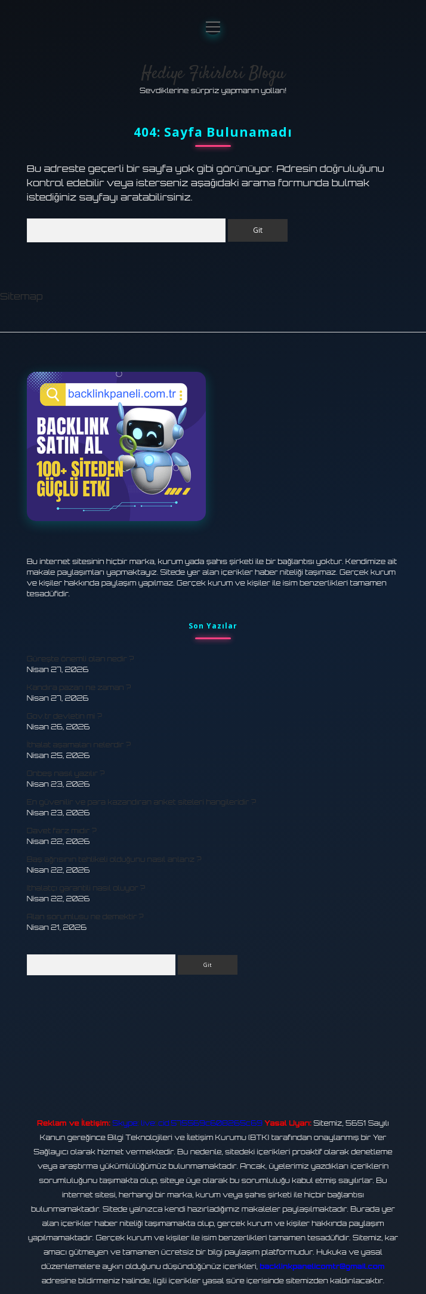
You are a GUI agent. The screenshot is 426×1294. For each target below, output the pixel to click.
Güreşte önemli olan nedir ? (80, 658)
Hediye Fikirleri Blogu (213, 74)
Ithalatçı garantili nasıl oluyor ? (86, 887)
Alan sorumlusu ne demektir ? (85, 916)
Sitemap (21, 296)
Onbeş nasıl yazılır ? (66, 773)
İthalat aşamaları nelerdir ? (79, 744)
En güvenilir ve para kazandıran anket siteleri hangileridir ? (141, 801)
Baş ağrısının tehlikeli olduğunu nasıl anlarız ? (114, 859)
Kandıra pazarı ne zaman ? (79, 687)
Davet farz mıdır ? (62, 830)
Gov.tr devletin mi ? (64, 715)
